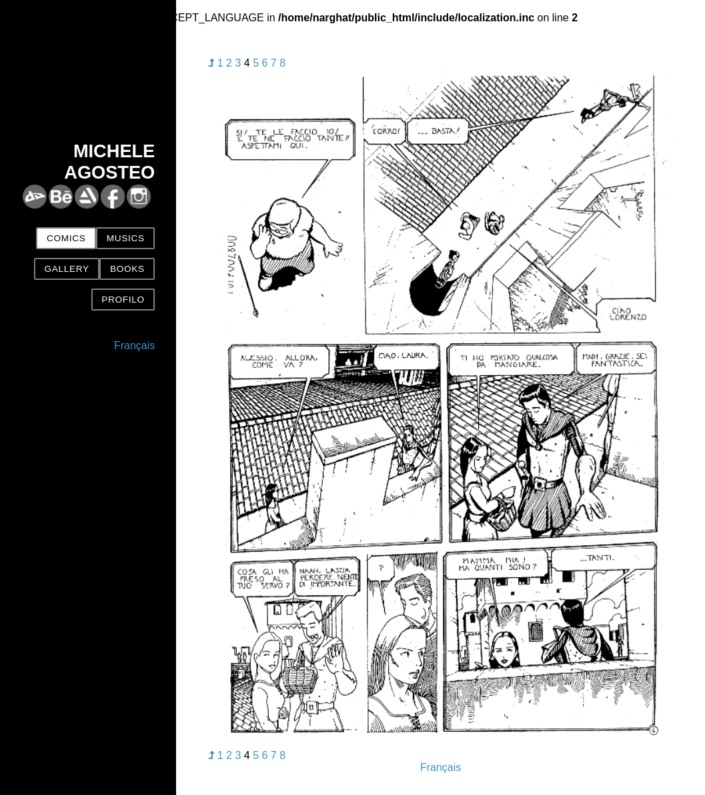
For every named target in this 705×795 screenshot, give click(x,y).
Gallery (66, 269)
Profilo (122, 300)
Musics (126, 238)
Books (127, 269)
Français (134, 345)
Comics (66, 238)
